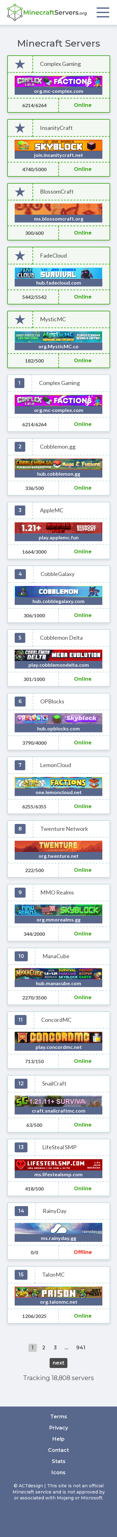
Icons (58, 1472)
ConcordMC (56, 1020)
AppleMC (51, 510)
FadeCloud (53, 255)
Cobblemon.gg (58, 446)
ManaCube (56, 956)
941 (80, 1348)
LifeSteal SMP (59, 1147)
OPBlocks (52, 701)
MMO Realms (57, 892)
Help (58, 1439)
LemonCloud (55, 765)
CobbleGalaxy (58, 574)
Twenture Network (64, 829)
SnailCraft (54, 1083)
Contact (58, 1450)
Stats (59, 1461)
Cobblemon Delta (61, 637)
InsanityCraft (56, 128)
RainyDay (54, 1211)
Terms (58, 1417)
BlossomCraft (57, 191)
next (58, 1363)
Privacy (58, 1428)
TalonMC (53, 1274)
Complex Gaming (60, 64)
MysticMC (53, 319)
